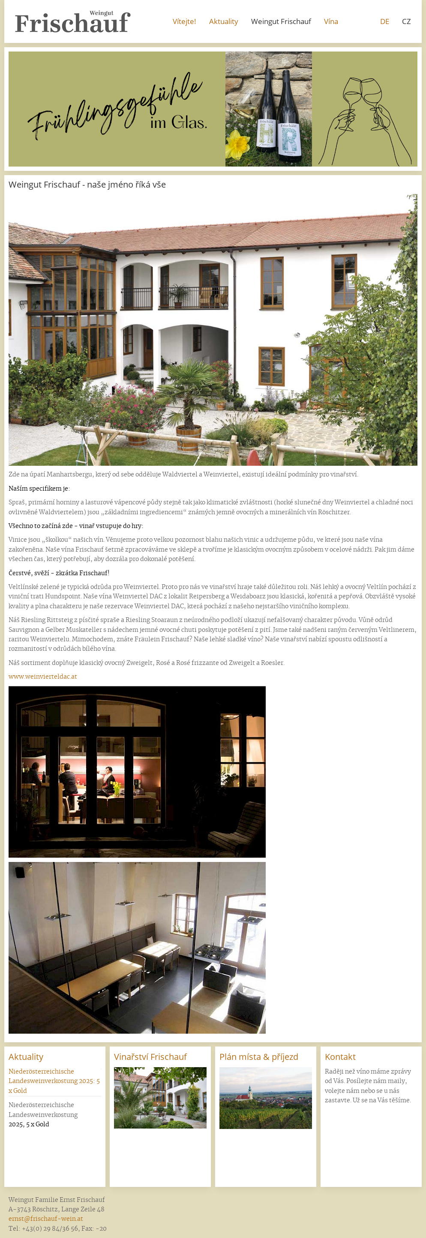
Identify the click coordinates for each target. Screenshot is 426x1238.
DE (384, 21)
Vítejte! (184, 21)
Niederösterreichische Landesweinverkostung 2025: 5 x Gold (54, 1081)
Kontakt (340, 1056)
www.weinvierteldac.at (43, 677)
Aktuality (223, 21)
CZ (406, 21)
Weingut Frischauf (281, 21)
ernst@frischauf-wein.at (46, 1219)
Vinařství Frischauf (150, 1056)
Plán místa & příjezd (258, 1056)
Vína (331, 21)
